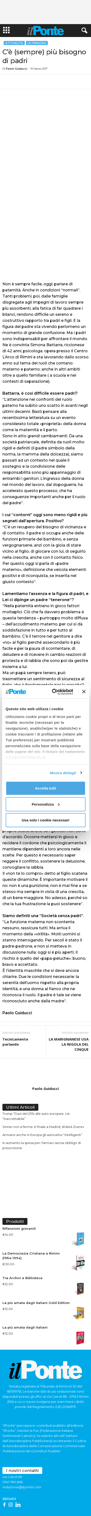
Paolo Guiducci (16, 68)
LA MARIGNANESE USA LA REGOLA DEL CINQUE (69, 1014)
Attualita (14, 43)
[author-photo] (45, 1042)
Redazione (42, 1497)
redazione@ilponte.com (21, 1457)
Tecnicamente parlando (15, 1012)
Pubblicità (80, 1497)
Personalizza (46, 804)
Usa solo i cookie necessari (45, 820)
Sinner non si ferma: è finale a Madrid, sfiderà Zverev (43, 1097)
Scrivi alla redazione (18, 1497)
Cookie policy (54, 1503)
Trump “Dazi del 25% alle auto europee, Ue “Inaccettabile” (36, 1086)
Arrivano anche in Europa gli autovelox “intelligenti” (42, 1105)
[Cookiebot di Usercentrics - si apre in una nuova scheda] (54, 691)
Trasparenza (75, 1503)
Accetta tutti (45, 788)
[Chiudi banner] (83, 691)
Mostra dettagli (63, 773)
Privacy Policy (33, 1503)
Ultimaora (37, 43)
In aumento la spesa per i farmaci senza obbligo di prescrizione (41, 1115)
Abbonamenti (61, 1497)
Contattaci (13, 1503)
